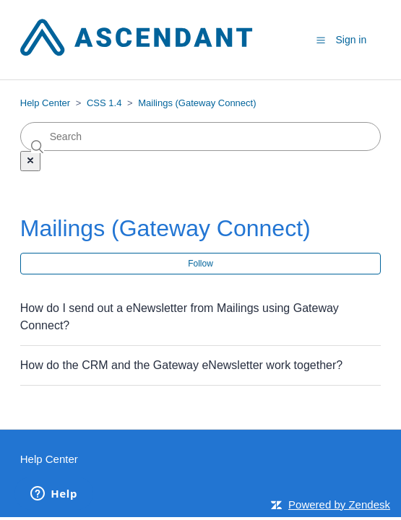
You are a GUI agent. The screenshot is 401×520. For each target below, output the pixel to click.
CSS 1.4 (104, 103)
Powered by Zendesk (339, 504)
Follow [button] (200, 264)
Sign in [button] (350, 40)
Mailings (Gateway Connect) (197, 103)
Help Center (45, 103)
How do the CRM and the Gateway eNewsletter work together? (181, 365)
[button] (320, 40)
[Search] (200, 136)
